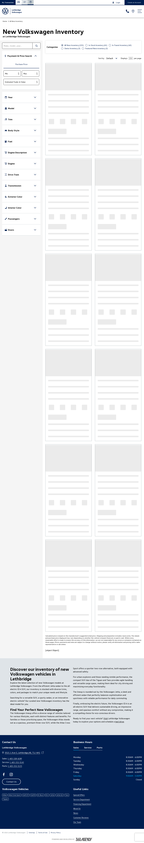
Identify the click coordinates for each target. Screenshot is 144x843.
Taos (66, 795)
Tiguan (5, 799)
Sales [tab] (76, 747)
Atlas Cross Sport (15, 795)
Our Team (77, 822)
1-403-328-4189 (15, 758)
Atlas (4, 795)
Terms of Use (42, 833)
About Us (77, 808)
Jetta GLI (60, 795)
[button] (8, 2)
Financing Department (82, 804)
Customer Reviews (81, 817)
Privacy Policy (56, 833)
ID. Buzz (40, 795)
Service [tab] (87, 747)
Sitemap (32, 833)
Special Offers (79, 795)
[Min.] (10, 74)
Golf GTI (26, 795)
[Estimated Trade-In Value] (19, 82)
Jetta (52, 795)
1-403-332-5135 (15, 766)
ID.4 (46, 795)
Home (5, 21)
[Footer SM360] (84, 839)
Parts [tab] (99, 747)
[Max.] (28, 74)
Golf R (33, 795)
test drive (119, 721)
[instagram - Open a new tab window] (11, 774)
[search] (17, 46)
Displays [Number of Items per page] (124, 58)
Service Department (81, 799)
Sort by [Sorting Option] (101, 58)
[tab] (21, 64)
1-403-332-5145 (17, 762)
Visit (105, 718)
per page (137, 58)
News (75, 813)
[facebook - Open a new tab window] (3, 774)
